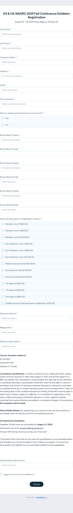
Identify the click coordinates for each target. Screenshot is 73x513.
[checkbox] (36, 118)
